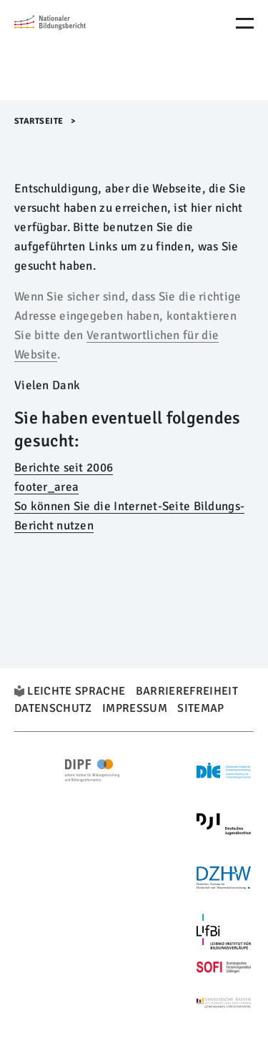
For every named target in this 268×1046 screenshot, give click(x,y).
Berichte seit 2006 (63, 467)
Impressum (134, 708)
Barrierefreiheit (187, 691)
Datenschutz (53, 708)
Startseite (39, 121)
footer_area (46, 486)
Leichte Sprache (76, 691)
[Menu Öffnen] (245, 23)
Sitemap (200, 708)
